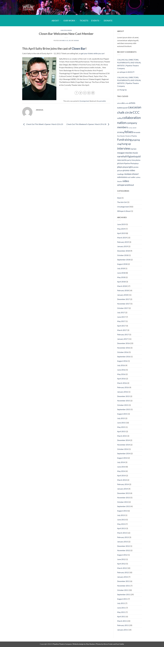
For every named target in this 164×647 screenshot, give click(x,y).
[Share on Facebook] (76, 93)
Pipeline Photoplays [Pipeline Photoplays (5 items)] (131, 163)
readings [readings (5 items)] (120, 174)
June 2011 (121, 608)
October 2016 (122, 352)
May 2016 (121, 374)
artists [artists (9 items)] (132, 102)
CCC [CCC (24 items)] (136, 112)
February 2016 (123, 387)
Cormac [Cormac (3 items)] (130, 127)
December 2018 (123, 251)
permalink (102, 101)
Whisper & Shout (124, 211)
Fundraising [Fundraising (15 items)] (124, 139)
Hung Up (123, 90)
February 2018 (123, 290)
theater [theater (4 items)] (119, 181)
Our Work (70, 20)
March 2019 (122, 237)
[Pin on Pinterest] (89, 93)
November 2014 (123, 445)
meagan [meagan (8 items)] (121, 152)
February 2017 (123, 334)
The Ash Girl (122, 202)
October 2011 (122, 590)
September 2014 (123, 453)
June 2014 (121, 467)
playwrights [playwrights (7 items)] (128, 167)
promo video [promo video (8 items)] (129, 170)
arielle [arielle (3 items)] (127, 103)
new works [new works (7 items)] (122, 160)
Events (96, 20)
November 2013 (123, 497)
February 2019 (123, 242)
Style (119, 198)
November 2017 (123, 304)
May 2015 (121, 427)
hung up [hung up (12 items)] (126, 143)
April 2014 (121, 475)
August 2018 (122, 264)
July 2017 (121, 312)
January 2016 (122, 392)
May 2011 (121, 612)
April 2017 (121, 326)
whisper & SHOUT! (127, 72)
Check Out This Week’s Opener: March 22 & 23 (42, 124)
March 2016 (122, 383)
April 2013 (121, 528)
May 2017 (121, 321)
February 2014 (123, 484)
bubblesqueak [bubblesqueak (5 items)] (122, 108)
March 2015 (122, 436)
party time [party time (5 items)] (131, 160)
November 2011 (123, 586)
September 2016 (123, 356)
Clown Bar (79, 48)
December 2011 (123, 581)
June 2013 (121, 519)
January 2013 (122, 541)
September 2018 (123, 259)
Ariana (76, 40)
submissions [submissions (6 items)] (122, 177)
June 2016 (121, 370)
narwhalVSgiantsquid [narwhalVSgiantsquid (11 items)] (129, 156)
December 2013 (123, 493)
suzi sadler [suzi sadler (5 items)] (131, 177)
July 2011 (121, 603)
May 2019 (121, 229)
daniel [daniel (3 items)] (134, 127)
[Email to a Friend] (85, 93)
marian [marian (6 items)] (133, 149)
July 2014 (121, 462)
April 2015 (121, 431)
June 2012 (121, 559)
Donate (108, 20)
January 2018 (122, 295)
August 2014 (122, 458)
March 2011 (122, 621)
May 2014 (121, 471)
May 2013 (121, 524)
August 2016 (122, 361)
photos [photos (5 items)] (137, 160)
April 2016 (121, 378)
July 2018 (121, 268)
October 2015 (122, 405)
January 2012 (122, 577)
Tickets (84, 20)
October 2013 (122, 502)
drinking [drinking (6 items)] (120, 132)
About (56, 20)
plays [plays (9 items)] (119, 166)
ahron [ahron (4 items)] (119, 103)
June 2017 (121, 317)
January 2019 (122, 246)
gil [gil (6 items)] (133, 140)
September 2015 (123, 409)
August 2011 (122, 599)
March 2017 (122, 330)
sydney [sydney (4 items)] (138, 177)
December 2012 (123, 546)
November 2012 (123, 550)
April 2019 (121, 233)
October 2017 (122, 308)
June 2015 (121, 423)
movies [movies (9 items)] (128, 152)
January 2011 (122, 630)
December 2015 (123, 396)
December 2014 (123, 440)
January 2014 (122, 489)
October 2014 (122, 449)
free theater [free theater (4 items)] (121, 136)
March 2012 (122, 568)
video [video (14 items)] (125, 181)
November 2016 (123, 348)
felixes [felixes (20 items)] (128, 132)
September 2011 (123, 594)
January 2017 (122, 339)
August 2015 (122, 414)
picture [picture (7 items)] (120, 163)
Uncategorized (66, 30)
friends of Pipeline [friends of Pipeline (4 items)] (131, 136)
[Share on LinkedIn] (93, 93)
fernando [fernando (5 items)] (136, 132)
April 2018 (121, 282)
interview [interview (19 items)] (123, 148)
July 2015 (121, 418)
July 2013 (121, 515)
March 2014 (122, 480)
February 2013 (123, 537)
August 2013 (122, 511)
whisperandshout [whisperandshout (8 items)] (125, 185)
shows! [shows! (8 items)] (135, 174)
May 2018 (121, 277)
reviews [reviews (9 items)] (128, 174)
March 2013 (122, 533)
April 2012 (121, 564)
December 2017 (123, 299)
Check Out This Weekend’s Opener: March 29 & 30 (88, 124)
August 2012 (122, 555)
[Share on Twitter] (80, 93)
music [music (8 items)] (135, 152)
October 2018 (122, 255)
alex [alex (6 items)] (123, 103)
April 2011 (121, 616)
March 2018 (122, 286)
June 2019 (121, 224)
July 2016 (121, 365)
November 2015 (123, 400)
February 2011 (123, 625)
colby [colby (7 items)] (119, 118)
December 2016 (123, 343)
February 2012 (123, 572)
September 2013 (123, 506)
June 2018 (121, 273)
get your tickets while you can (92, 53)
